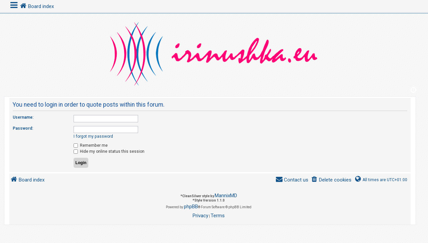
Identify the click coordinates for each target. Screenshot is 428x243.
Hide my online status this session (109, 151)
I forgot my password (93, 136)
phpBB (191, 207)
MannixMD (226, 196)
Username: (23, 117)
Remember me (91, 145)
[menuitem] (331, 180)
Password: (23, 128)
